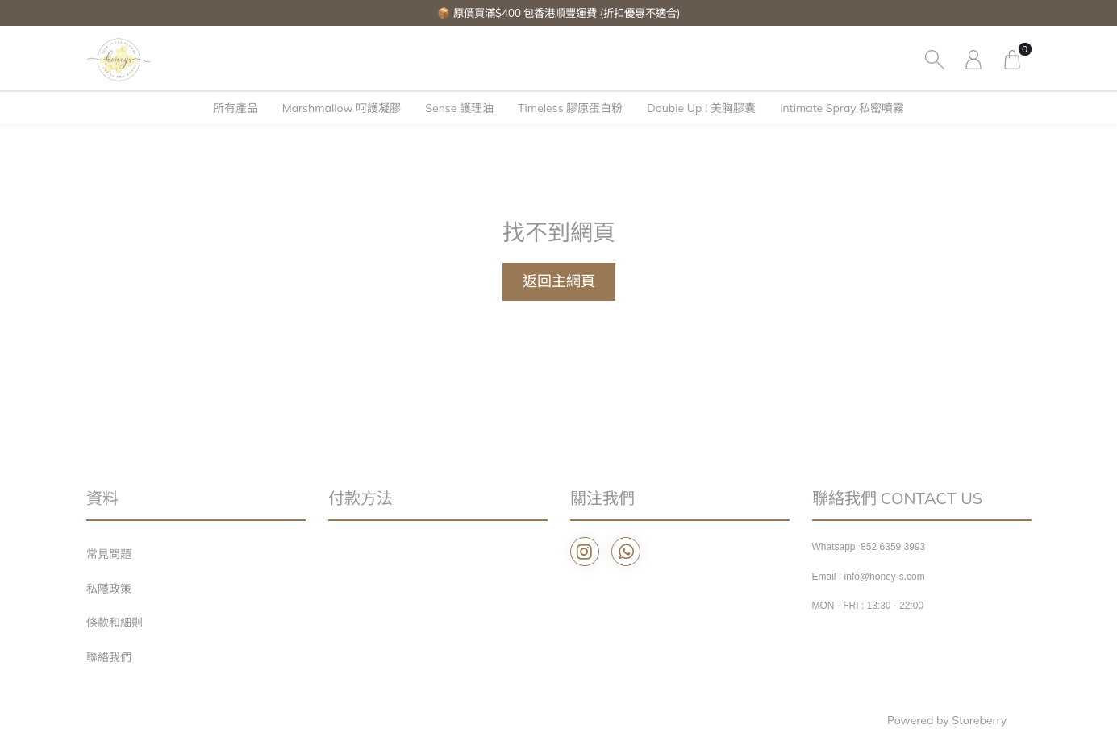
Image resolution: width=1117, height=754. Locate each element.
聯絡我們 (108, 657)
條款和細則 (114, 622)
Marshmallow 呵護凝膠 (342, 108)
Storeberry (979, 720)
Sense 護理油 (459, 108)
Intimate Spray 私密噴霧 (842, 108)
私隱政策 (108, 588)
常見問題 (108, 554)
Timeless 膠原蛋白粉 (570, 108)
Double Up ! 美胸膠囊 (701, 108)
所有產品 (235, 108)
